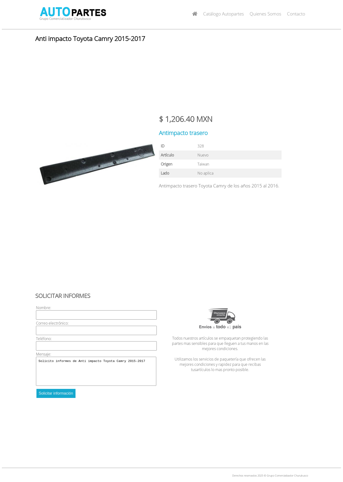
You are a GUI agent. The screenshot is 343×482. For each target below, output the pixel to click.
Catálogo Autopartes (223, 13)
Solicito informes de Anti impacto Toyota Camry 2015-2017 (96, 371)
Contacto (296, 13)
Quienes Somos (265, 13)
